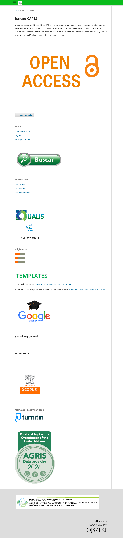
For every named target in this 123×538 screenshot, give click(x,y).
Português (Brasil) (23, 139)
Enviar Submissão (24, 115)
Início (17, 10)
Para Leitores (20, 184)
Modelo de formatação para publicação (87, 289)
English (18, 135)
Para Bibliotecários (22, 192)
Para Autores (20, 188)
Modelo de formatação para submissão (53, 284)
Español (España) (22, 131)
